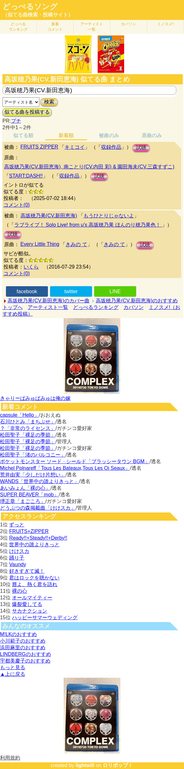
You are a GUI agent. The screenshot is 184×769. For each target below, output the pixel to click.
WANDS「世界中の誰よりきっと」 (39, 481)
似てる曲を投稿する (27, 112)
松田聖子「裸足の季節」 (27, 435)
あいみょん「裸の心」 (25, 488)
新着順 (66, 135)
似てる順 (23, 135)
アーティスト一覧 (48, 307)
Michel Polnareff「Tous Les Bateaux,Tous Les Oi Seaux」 (65, 468)
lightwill (85, 765)
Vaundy (17, 564)
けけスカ (19, 551)
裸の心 (19, 591)
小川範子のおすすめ (22, 641)
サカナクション (29, 611)
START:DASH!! (26, 176)
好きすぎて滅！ (26, 571)
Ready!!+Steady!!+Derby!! (38, 538)
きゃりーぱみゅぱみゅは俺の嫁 (35, 398)
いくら (31, 266)
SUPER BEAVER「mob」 (29, 494)
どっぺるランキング (95, 307)
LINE (115, 291)
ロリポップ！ (118, 765)
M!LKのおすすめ (18, 634)
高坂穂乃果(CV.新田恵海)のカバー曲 (48, 300)
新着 (55, 27)
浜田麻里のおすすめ (22, 647)
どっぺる (18, 27)
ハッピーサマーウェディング (45, 617)
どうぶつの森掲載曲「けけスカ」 (38, 508)
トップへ (13, 307)
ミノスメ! (165, 24)
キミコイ (75, 147)
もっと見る (12, 667)
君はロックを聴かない (34, 577)
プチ (16, 121)
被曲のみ (109, 135)
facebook (27, 291)
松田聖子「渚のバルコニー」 (33, 454)
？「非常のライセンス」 (27, 428)
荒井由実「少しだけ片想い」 (33, 474)
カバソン (128, 24)
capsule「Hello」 (19, 415)
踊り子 (16, 557)
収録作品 (111, 147)
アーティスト (91, 27)
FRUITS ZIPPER (39, 146)
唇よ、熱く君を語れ (34, 584)
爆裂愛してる (27, 604)
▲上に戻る (12, 674)
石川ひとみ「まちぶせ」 (27, 421)
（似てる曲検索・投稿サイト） (38, 14)
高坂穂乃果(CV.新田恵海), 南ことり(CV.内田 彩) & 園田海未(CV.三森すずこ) (89, 166)
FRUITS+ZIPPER (29, 531)
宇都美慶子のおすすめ (25, 660)
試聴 (141, 147)
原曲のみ (152, 135)
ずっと (16, 524)
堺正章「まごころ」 (22, 501)
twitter (71, 291)
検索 (49, 102)
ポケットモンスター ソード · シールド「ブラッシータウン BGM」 (75, 461)
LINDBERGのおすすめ (25, 654)
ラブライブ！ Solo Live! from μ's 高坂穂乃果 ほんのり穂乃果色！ (88, 224)
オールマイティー (32, 597)
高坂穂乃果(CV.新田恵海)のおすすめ (137, 300)
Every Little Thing (39, 244)
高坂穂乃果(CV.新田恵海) (48, 215)
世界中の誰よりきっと (34, 544)
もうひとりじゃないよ (108, 215)
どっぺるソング (30, 7)
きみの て (76, 244)
